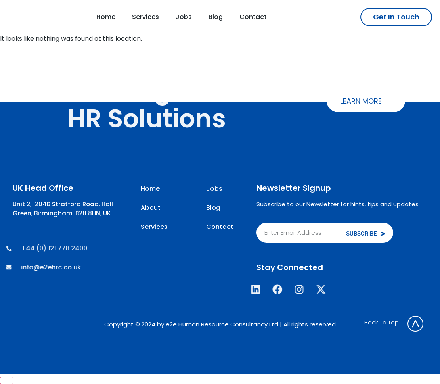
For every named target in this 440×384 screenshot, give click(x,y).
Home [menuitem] (105, 16)
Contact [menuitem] (253, 16)
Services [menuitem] (145, 16)
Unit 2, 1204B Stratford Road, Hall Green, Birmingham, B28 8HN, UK (63, 208)
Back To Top (381, 322)
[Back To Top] (415, 324)
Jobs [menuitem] (184, 16)
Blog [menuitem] (216, 16)
